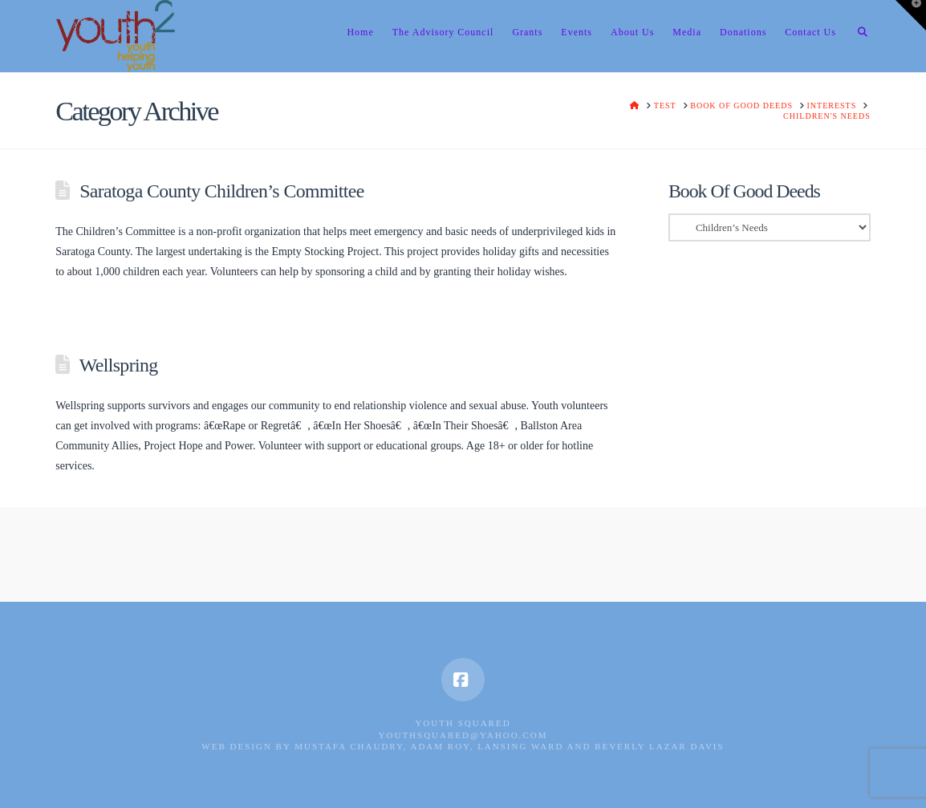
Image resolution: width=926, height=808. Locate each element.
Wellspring (118, 365)
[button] (911, 15)
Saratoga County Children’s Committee (221, 191)
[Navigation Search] (858, 36)
